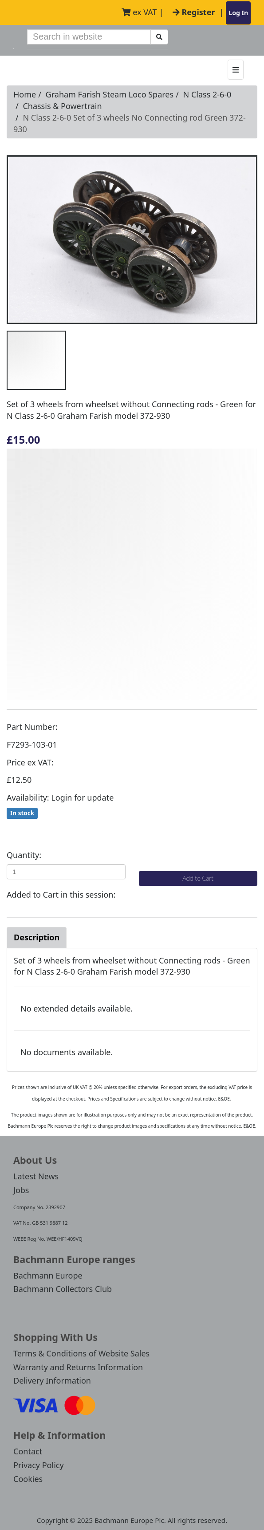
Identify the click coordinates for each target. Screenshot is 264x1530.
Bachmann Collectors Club (62, 1288)
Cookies (28, 1478)
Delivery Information (52, 1380)
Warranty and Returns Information (78, 1367)
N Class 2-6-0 (207, 94)
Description (36, 937)
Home (24, 94)
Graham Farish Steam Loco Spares (110, 94)
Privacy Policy (38, 1465)
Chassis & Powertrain (62, 106)
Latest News (36, 1176)
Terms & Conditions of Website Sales (81, 1353)
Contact (27, 1451)
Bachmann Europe (48, 1275)
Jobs (21, 1190)
